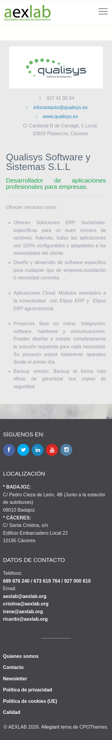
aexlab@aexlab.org (24, 596)
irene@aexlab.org (23, 611)
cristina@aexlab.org (26, 603)
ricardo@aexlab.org (25, 619)
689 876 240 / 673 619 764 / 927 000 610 (47, 581)
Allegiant (50, 727)
